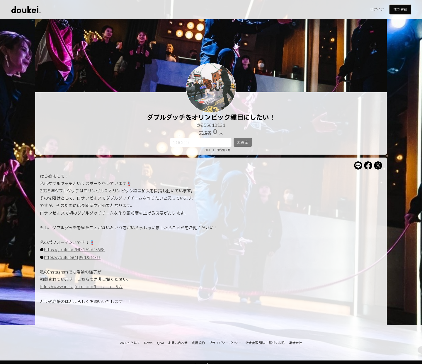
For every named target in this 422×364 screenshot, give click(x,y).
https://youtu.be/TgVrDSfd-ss (72, 257)
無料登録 (400, 9)
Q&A (160, 343)
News (148, 343)
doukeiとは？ (130, 343)
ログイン (377, 9)
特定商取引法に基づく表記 (265, 343)
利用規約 (198, 343)
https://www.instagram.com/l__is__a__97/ (81, 287)
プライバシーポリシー (225, 343)
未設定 (242, 143)
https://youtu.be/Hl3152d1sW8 (74, 250)
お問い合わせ (178, 343)
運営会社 (295, 343)
